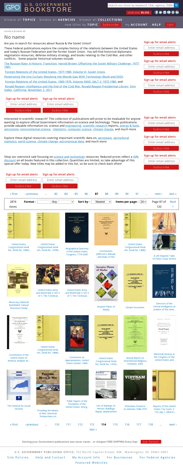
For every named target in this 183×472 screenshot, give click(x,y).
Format (29, 201)
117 (138, 424)
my (136, 24)
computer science (80, 129)
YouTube (169, 12)
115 (115, 424)
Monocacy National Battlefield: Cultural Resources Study (19, 305)
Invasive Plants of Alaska (106, 308)
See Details (151, 441)
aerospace (105, 138)
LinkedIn (177, 12)
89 (116, 194)
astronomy (11, 129)
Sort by (83, 201)
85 (76, 194)
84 (65, 194)
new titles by (95, 24)
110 (56, 424)
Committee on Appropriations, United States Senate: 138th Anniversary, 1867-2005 (77, 360)
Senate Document (135, 307)
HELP (156, 24)
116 (127, 424)
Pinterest (173, 12)
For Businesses (120, 457)
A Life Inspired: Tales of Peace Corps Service (164, 257)
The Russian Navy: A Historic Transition (30, 63)
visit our (139, 12)
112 (80, 424)
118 (150, 424)
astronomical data (71, 141)
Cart (170, 24)
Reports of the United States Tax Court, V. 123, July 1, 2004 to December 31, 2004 (164, 409)
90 (126, 194)
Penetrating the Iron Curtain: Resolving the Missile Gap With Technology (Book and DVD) (63, 76)
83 (55, 194)
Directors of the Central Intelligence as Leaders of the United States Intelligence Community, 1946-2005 (164, 306)
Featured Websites (91, 462)
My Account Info (86, 457)
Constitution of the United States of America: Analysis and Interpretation (19, 357)
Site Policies (18, 457)
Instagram (164, 12)
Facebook (156, 12)
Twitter (160, 12)
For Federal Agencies (158, 457)
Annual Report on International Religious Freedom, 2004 (135, 360)
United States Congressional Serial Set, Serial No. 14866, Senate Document (48, 349)
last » (172, 194)
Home (7, 31)
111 (68, 424)
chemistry (59, 129)
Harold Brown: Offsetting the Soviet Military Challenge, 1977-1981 (72, 65)
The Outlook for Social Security (18, 407)
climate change (103, 129)
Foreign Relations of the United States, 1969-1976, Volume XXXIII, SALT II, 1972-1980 (60, 81)
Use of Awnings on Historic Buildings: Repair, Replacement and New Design (106, 408)
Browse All (20, 19)
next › (158, 194)
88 (106, 194)
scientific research (95, 125)
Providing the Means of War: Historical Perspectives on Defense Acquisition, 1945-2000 (47, 413)
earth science (27, 141)
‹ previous (31, 194)
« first (14, 194)
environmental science (35, 129)
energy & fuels (129, 125)
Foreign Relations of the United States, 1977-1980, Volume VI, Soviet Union (55, 72)
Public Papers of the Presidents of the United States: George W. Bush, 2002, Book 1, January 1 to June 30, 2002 (77, 404)
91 (137, 194)
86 (86, 194)
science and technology (69, 157)
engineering (73, 125)
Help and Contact (50, 457)
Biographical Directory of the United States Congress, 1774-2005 (77, 251)
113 (91, 424)
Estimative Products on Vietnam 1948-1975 (135, 408)
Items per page (127, 201)
